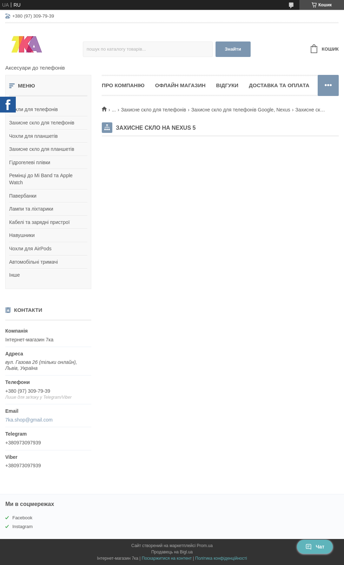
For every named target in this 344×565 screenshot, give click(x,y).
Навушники (22, 235)
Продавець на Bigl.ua (172, 552)
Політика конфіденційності (221, 558)
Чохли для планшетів (33, 136)
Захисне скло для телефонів (41, 123)
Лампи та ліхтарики (31, 209)
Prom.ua (205, 545)
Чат (314, 547)
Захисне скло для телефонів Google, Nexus (240, 110)
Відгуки (227, 85)
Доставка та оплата (279, 85)
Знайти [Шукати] (233, 49)
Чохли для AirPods (30, 248)
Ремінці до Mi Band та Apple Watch (41, 179)
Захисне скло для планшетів (41, 149)
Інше (14, 275)
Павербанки (23, 196)
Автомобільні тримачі (33, 262)
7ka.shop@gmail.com (29, 420)
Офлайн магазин (180, 85)
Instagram (22, 526)
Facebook (22, 517)
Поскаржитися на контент (167, 558)
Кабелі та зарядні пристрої (39, 222)
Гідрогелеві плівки (29, 162)
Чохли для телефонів (33, 109)
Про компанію (123, 85)
